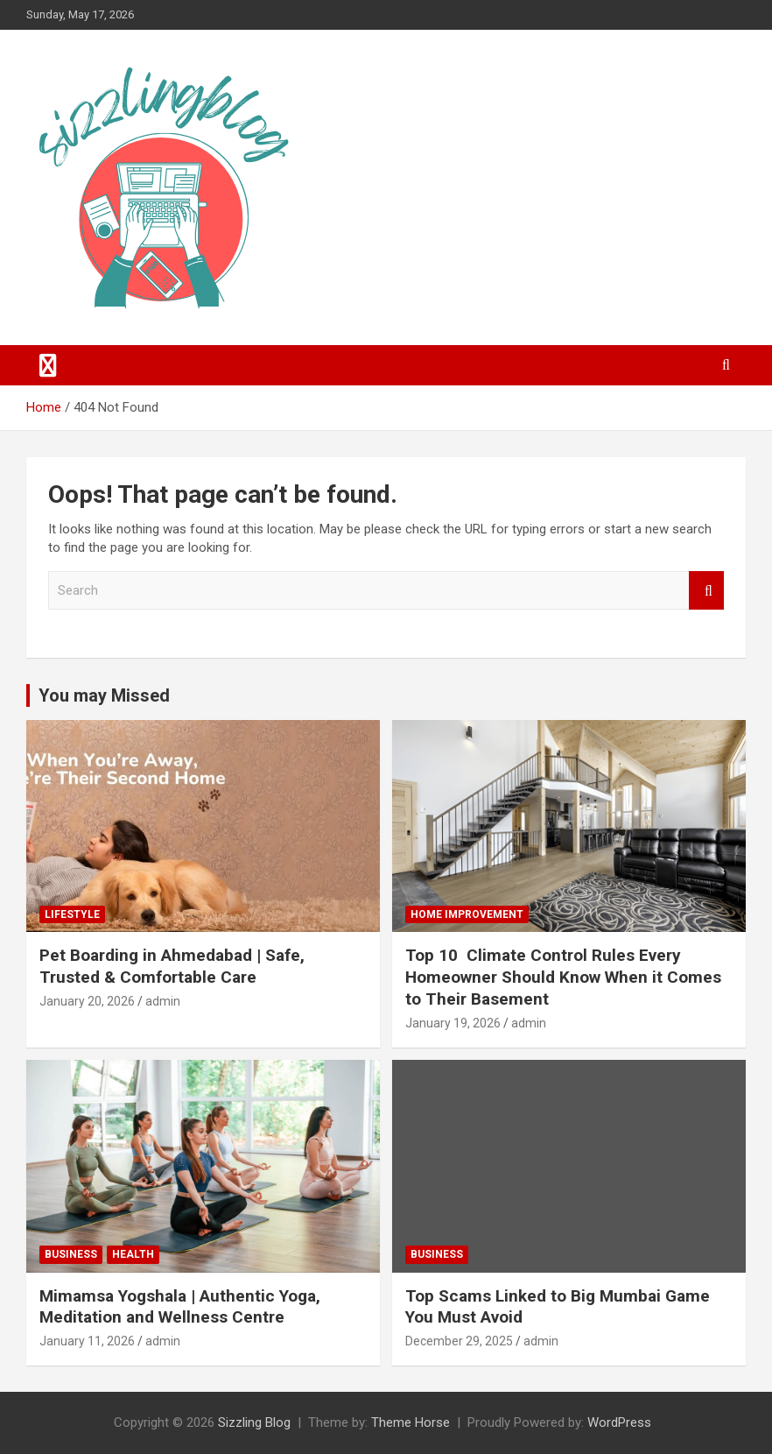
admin (162, 1001)
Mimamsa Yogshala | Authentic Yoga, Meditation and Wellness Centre (179, 1307)
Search (706, 591)
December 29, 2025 (459, 1341)
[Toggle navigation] (48, 365)
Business (71, 1254)
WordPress (619, 1422)
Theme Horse (410, 1422)
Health (133, 1254)
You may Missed (104, 695)
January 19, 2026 (453, 1023)
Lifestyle (72, 914)
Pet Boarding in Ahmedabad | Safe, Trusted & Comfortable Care (172, 966)
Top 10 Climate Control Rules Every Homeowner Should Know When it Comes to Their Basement (563, 976)
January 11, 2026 (87, 1341)
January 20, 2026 (87, 1001)
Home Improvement (467, 914)
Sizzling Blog (254, 1422)
